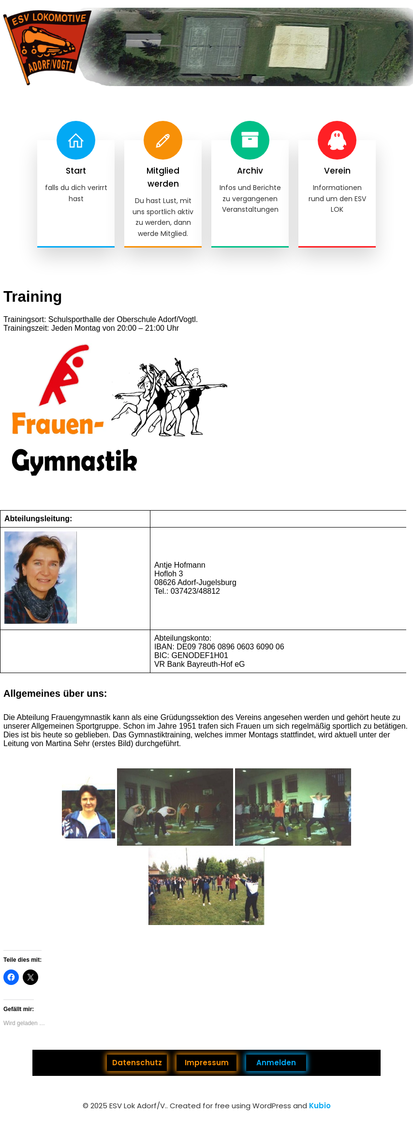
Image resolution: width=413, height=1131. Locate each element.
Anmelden (276, 1063)
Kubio (320, 1106)
